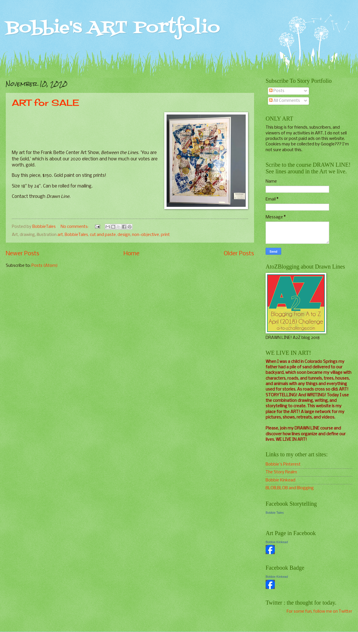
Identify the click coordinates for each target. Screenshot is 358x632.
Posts (276, 91)
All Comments (284, 100)
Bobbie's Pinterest (283, 464)
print (165, 234)
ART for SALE (45, 102)
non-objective (145, 234)
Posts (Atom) (44, 265)
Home (131, 254)
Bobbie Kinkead (280, 480)
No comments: (75, 226)
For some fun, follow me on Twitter (319, 611)
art (60, 234)
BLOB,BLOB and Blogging (290, 488)
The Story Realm (281, 472)
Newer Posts (22, 254)
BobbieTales (76, 234)
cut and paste (103, 234)
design (124, 234)
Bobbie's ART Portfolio (113, 28)
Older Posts (239, 254)
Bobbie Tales (275, 512)
